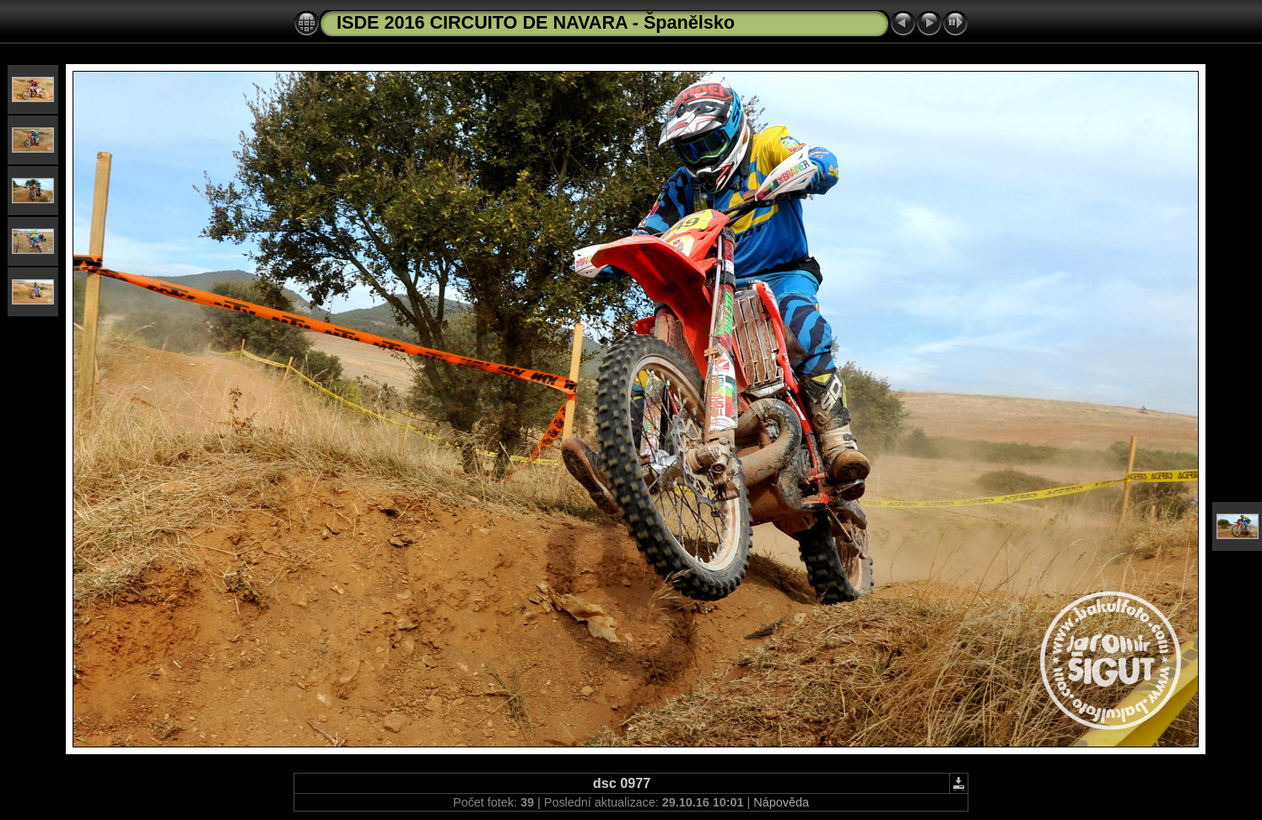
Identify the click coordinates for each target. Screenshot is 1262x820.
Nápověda (781, 802)
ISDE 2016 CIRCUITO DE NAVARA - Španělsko (536, 22)
